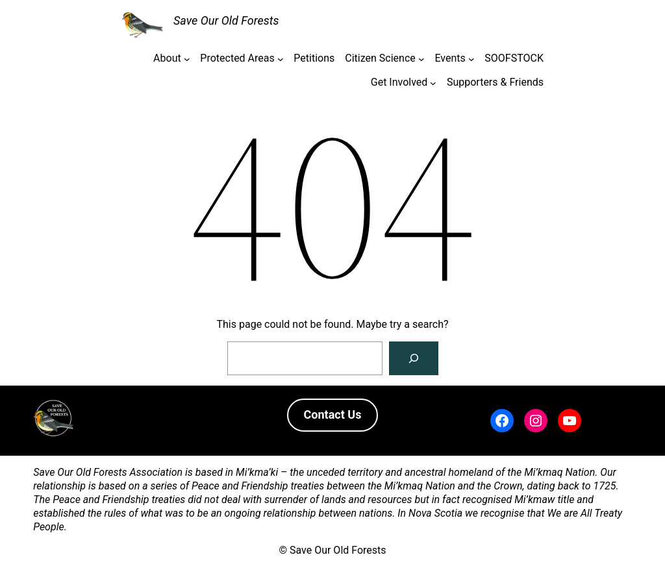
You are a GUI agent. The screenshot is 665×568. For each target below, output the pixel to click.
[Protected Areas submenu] (280, 59)
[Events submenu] (471, 59)
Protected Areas (237, 58)
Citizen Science (380, 58)
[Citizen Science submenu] (421, 59)
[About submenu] (187, 59)
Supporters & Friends (495, 82)
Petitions (314, 58)
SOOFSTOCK (514, 58)
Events (449, 58)
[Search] (413, 358)
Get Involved (399, 82)
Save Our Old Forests (226, 20)
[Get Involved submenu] (433, 82)
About (167, 58)
